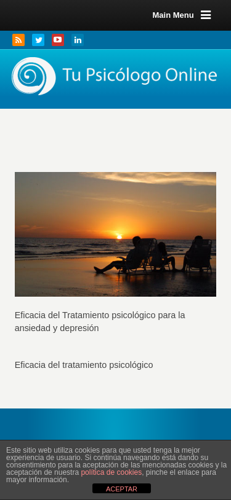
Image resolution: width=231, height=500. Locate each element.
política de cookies (111, 472)
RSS (18, 40)
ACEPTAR (121, 489)
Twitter (38, 40)
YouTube (58, 40)
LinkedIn (77, 40)
